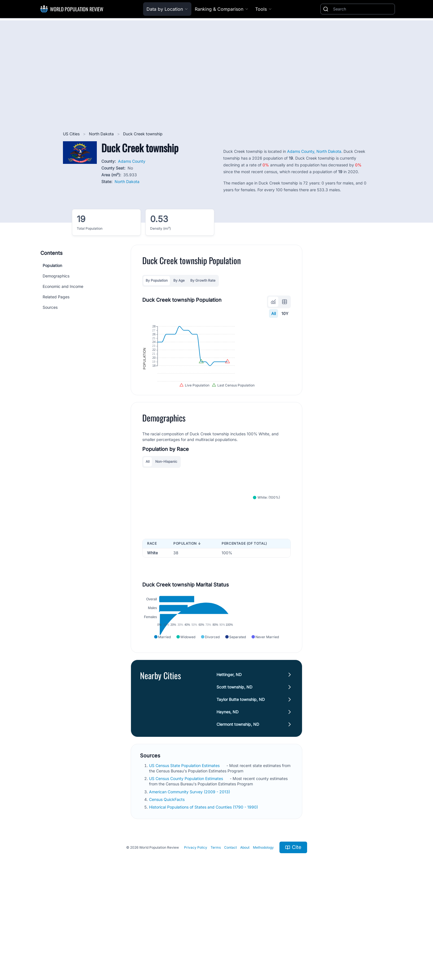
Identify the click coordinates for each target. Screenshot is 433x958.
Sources (50, 307)
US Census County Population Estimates (186, 847)
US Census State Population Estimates (185, 833)
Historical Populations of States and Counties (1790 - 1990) (204, 875)
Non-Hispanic (166, 501)
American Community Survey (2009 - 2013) (190, 860)
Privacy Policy (195, 916)
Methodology (263, 916)
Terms (216, 916)
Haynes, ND (227, 780)
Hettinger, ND (229, 742)
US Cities (72, 133)
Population (52, 265)
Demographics (56, 275)
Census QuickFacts (167, 868)
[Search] (363, 9)
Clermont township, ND (237, 792)
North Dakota (102, 133)
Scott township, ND (234, 755)
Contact (230, 916)
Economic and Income (63, 286)
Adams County (131, 161)
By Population (157, 280)
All (273, 313)
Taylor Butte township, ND (240, 767)
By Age (179, 280)
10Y (284, 313)
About (245, 916)
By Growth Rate (202, 280)
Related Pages (56, 296)
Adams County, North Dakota (314, 151)
